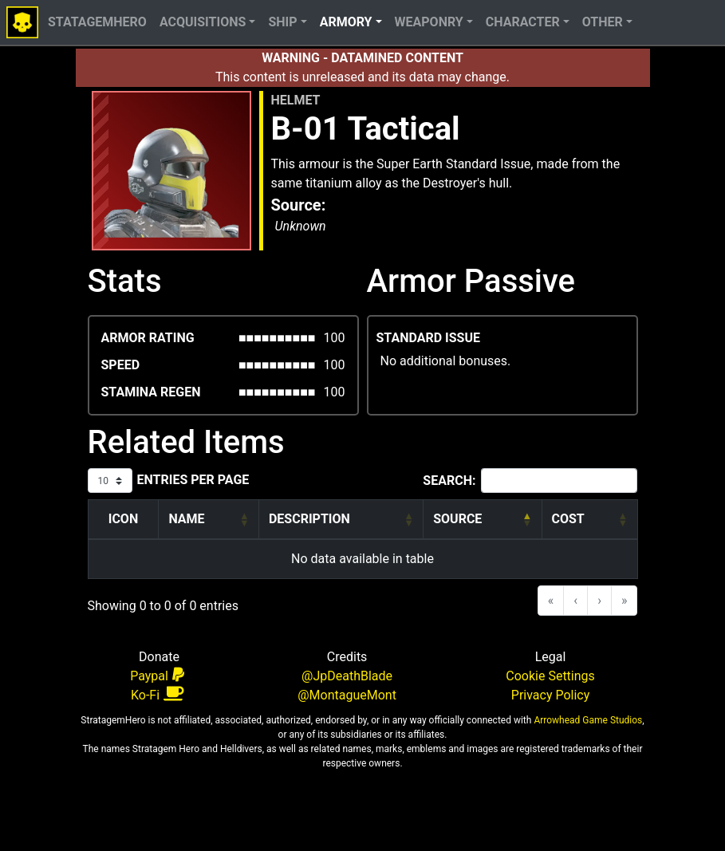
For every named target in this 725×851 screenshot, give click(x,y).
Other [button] (602, 22)
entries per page (193, 479)
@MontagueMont (346, 695)
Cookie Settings (550, 676)
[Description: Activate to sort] (340, 520)
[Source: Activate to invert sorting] (483, 520)
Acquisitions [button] (203, 22)
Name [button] (186, 518)
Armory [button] (346, 22)
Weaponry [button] (429, 22)
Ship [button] (282, 22)
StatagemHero (97, 22)
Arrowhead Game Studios (586, 720)
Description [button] (309, 518)
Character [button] (523, 22)
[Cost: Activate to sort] (589, 520)
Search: (449, 480)
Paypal (157, 675)
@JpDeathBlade (346, 676)
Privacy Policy (550, 695)
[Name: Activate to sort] (209, 520)
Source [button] (457, 518)
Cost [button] (568, 518)
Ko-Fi (157, 694)
